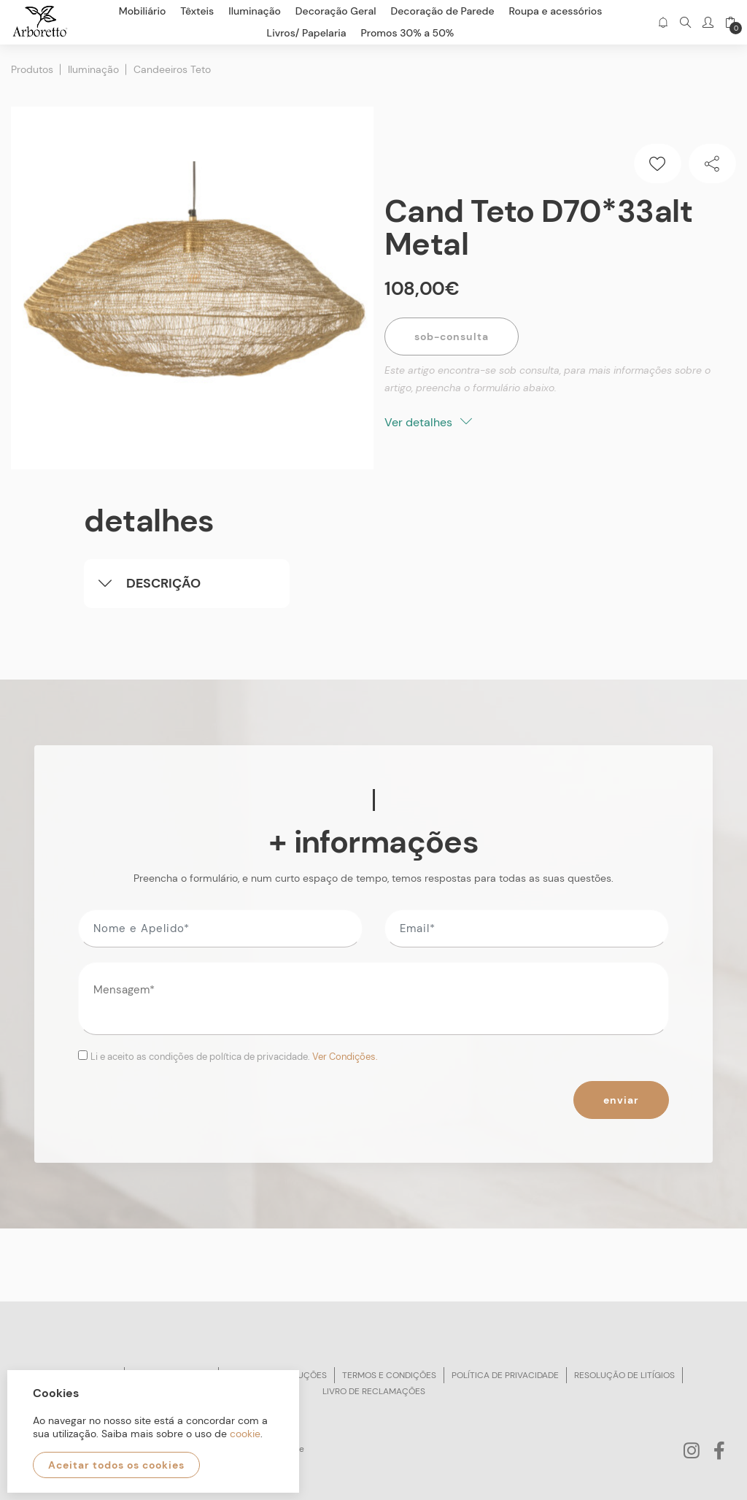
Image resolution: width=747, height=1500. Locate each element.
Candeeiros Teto (172, 69)
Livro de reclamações (373, 1391)
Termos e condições (389, 1375)
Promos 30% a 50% (407, 32)
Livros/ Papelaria (307, 32)
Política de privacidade (505, 1375)
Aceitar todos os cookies (116, 1465)
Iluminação (93, 69)
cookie (245, 1433)
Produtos (32, 69)
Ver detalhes (428, 422)
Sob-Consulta (451, 336)
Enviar (621, 1100)
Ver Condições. (345, 1056)
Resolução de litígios (624, 1375)
